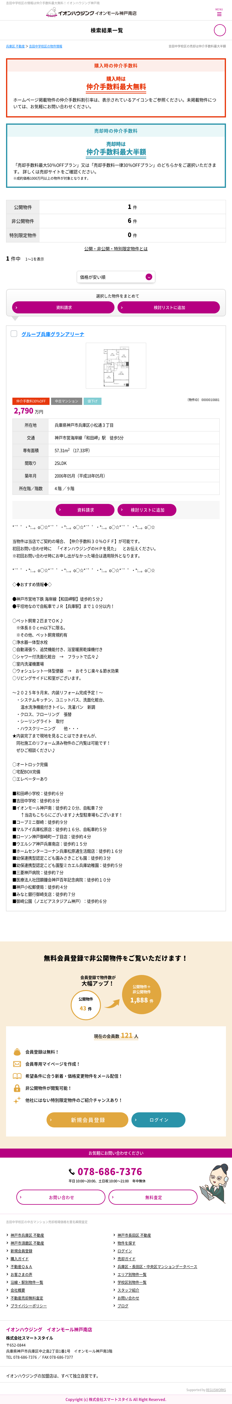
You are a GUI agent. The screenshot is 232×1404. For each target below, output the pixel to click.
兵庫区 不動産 (15, 46)
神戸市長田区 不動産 (134, 1235)
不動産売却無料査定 (27, 1298)
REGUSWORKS (216, 1389)
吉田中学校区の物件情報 (45, 46)
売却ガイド (127, 1258)
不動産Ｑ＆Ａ (21, 1266)
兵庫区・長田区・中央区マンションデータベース (157, 1266)
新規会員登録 (21, 1251)
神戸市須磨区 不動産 (27, 1243)
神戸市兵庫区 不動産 (27, 1235)
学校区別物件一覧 (132, 1282)
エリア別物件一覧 (132, 1274)
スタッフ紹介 (128, 1290)
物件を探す (127, 1243)
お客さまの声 (21, 1274)
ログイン (125, 1251)
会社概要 (18, 1290)
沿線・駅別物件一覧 (27, 1282)
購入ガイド (20, 1258)
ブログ (123, 1306)
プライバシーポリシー (29, 1306)
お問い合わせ (128, 1298)
